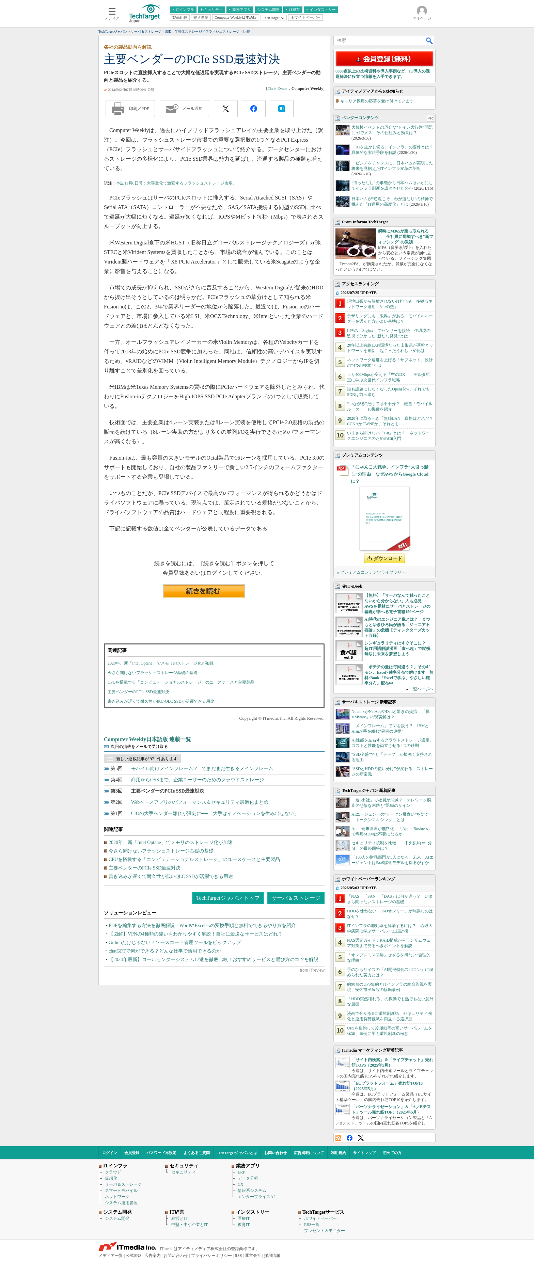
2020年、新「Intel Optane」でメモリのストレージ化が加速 (161, 663)
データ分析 (248, 1178)
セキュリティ (183, 1172)
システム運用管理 (121, 1202)
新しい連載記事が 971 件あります (146, 758)
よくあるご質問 (197, 1153)
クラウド (113, 1172)
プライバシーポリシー (211, 1255)
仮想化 (111, 1178)
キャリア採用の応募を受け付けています (377, 101)
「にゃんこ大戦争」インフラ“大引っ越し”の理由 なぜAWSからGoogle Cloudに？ (389, 474)
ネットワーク (117, 1196)
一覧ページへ (421, 689)
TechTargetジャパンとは (237, 1153)
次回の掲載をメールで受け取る (139, 746)
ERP (241, 1172)
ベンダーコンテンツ (360, 117)
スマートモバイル (121, 1190)
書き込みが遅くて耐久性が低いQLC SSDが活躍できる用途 (161, 701)
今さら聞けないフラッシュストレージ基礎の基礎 (153, 672)
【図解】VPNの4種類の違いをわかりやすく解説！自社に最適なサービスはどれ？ (196, 934)
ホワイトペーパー (320, 1218)
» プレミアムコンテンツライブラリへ (371, 572)
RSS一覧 (311, 1224)
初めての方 (392, 1153)
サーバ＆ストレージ (295, 898)
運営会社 (253, 1255)
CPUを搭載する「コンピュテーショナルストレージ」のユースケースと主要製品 (181, 682)
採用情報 (272, 1255)
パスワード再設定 (161, 1153)
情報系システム (252, 1190)
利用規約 (338, 1153)
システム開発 (117, 1218)
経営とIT (179, 1218)
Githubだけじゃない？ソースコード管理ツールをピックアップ (175, 942)
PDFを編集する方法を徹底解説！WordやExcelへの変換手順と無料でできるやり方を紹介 (202, 925)
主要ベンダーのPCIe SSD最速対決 (138, 691)
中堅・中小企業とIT (189, 1224)
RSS (338, 1138)
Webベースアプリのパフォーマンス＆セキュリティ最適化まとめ (199, 802)
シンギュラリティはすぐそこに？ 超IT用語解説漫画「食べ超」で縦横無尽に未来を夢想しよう (397, 648)
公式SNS (133, 1255)
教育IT (244, 1224)
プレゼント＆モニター (324, 1230)
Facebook (349, 1138)
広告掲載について (309, 1153)
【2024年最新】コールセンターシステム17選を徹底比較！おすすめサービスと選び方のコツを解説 (213, 959)
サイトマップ (364, 1153)
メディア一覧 (110, 1255)
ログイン (109, 1153)
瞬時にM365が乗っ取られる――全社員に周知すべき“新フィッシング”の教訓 (405, 236)
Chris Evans (277, 88)
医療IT (244, 1218)
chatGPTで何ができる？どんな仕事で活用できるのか (165, 951)
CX (241, 1184)
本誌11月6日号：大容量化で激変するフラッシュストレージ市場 (174, 183)
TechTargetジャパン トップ (228, 898)
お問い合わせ (275, 1153)
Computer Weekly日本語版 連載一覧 (147, 739)
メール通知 (192, 108)
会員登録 (131, 1153)
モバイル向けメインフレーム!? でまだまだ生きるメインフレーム (202, 768)
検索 (430, 40)
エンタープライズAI (256, 1196)
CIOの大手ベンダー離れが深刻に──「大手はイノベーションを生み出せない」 (215, 813)
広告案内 (152, 1255)
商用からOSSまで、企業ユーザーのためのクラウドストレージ (197, 779)
